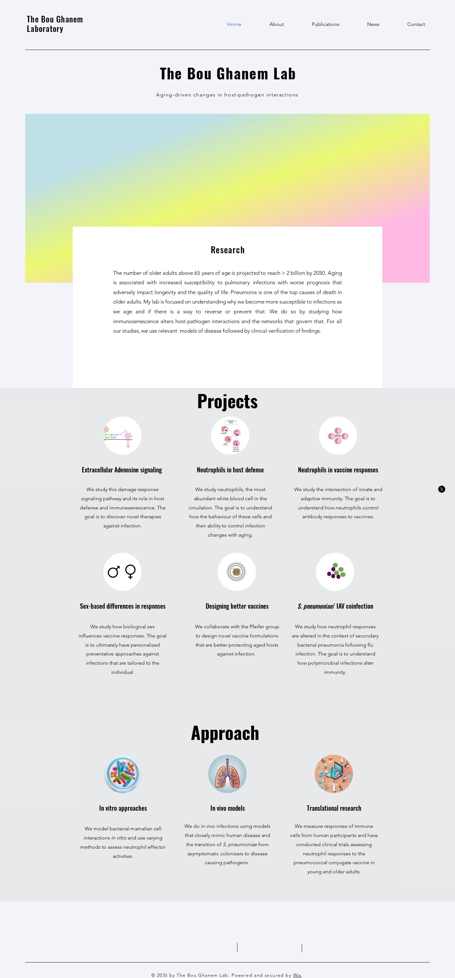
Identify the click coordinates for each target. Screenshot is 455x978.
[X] (441, 489)
